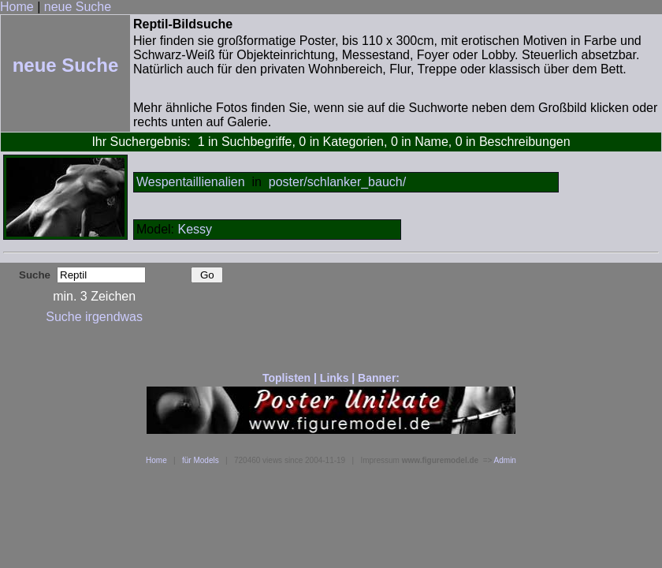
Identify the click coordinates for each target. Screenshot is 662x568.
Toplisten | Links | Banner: (331, 378)
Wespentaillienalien (190, 182)
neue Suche (77, 6)
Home (17, 6)
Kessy (194, 229)
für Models (200, 460)
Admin (505, 460)
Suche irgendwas (94, 316)
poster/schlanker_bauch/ (337, 182)
